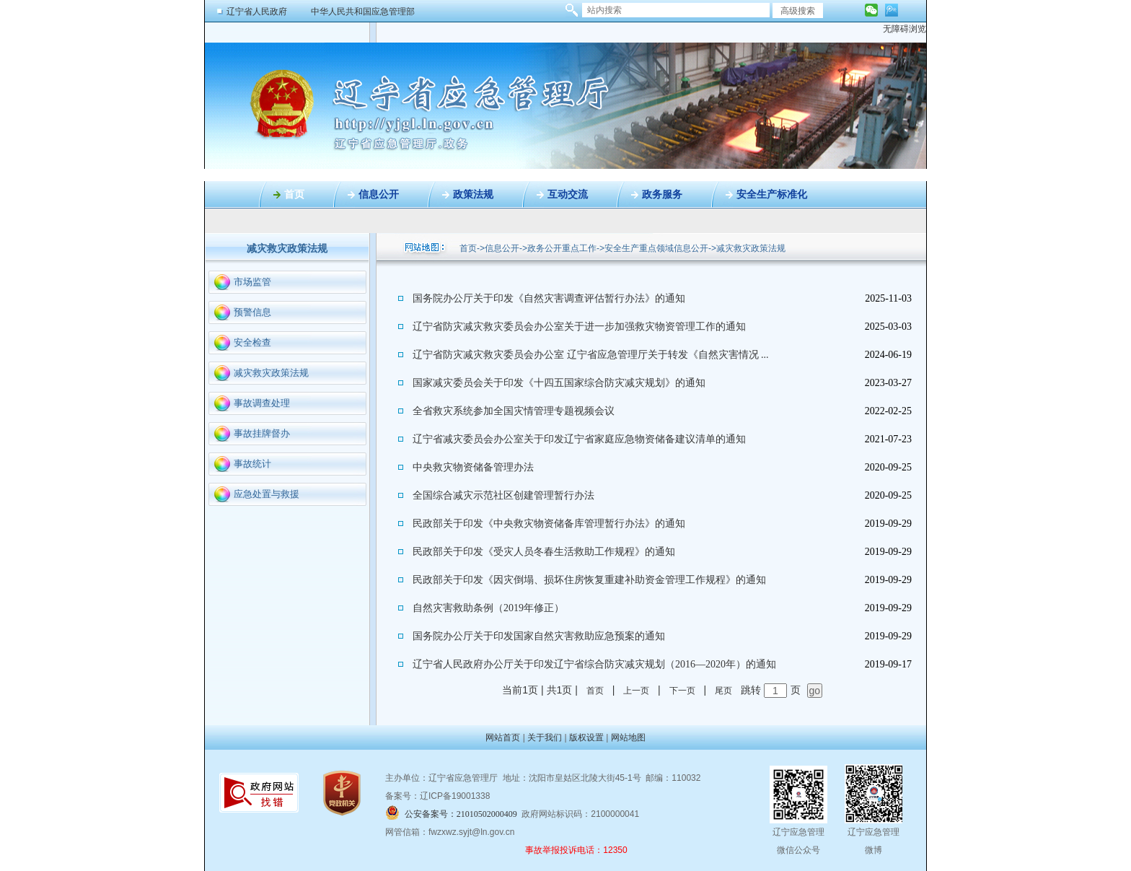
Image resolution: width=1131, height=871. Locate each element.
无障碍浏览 (904, 29)
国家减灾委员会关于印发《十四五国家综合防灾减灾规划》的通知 (559, 382)
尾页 (723, 691)
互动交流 (567, 194)
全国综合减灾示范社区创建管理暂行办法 (503, 495)
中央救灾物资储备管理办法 (473, 467)
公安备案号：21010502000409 (461, 814)
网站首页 (502, 737)
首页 (294, 194)
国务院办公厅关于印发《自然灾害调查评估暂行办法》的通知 (549, 298)
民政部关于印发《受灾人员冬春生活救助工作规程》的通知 (544, 551)
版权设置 (586, 737)
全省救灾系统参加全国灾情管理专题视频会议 (514, 411)
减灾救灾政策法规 (271, 372)
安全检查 (252, 342)
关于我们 (544, 737)
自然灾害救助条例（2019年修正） (488, 608)
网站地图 (628, 737)
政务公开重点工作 (562, 248)
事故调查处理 (262, 403)
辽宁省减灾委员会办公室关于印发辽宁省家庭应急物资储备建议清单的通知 (579, 439)
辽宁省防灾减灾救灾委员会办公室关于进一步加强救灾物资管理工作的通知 (579, 326)
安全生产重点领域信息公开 (656, 248)
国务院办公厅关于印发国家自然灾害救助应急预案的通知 (539, 636)
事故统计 (252, 463)
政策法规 (473, 194)
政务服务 (662, 194)
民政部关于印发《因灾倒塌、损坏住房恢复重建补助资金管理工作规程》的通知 (589, 579)
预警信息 (252, 312)
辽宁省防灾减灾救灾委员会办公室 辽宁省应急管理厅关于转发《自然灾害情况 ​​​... (591, 354)
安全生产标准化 (771, 194)
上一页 (636, 691)
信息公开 (378, 194)
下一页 (682, 691)
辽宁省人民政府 (256, 11)
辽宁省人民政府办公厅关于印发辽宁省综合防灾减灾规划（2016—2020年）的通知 (594, 664)
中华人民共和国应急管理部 (363, 11)
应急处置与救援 (266, 494)
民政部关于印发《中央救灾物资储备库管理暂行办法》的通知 (549, 523)
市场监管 (252, 281)
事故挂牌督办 (262, 433)
